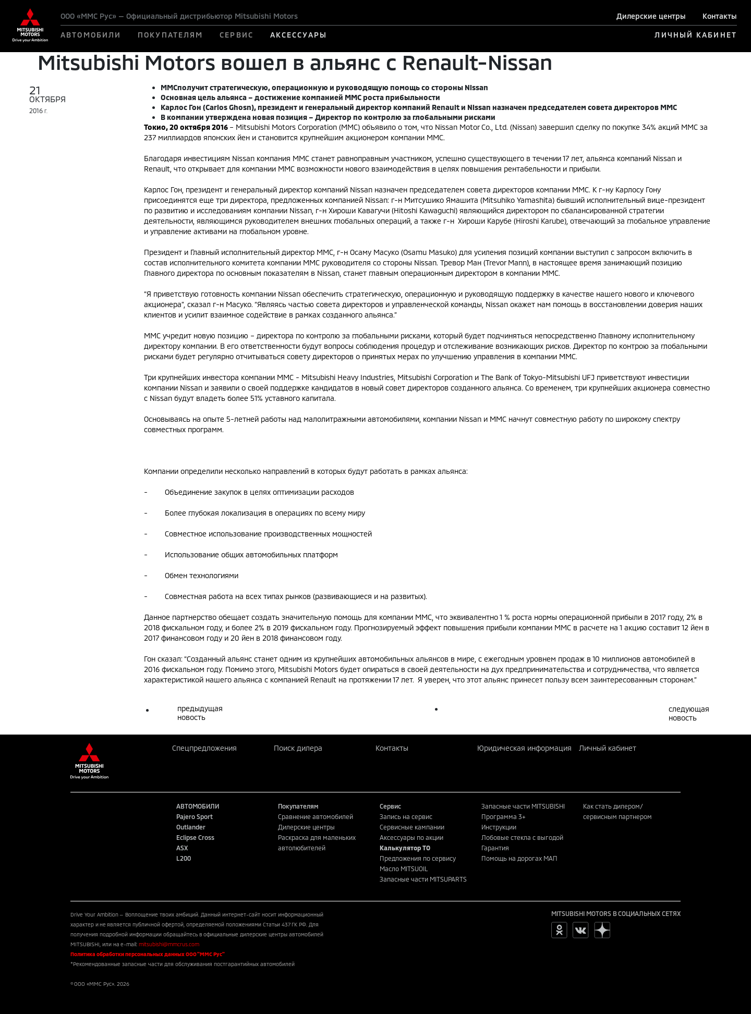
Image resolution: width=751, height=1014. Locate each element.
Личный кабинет (607, 747)
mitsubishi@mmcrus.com (169, 944)
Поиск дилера (298, 747)
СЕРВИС (236, 34)
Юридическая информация (524, 747)
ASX (182, 847)
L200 (183, 858)
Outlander (190, 826)
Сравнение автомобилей (315, 816)
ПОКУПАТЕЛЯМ (170, 34)
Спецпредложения (204, 747)
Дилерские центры (651, 15)
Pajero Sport (194, 816)
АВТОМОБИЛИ (90, 34)
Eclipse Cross (195, 837)
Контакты (719, 15)
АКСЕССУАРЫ (298, 34)
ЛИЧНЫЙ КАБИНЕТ (695, 34)
